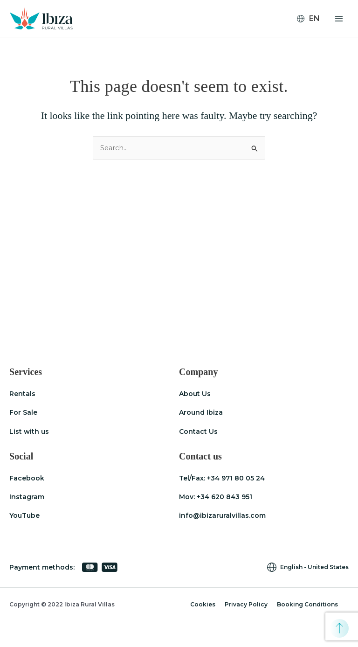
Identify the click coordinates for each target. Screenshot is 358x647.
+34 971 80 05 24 (236, 478)
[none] (312, 19)
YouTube (24, 515)
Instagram (26, 497)
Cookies (202, 604)
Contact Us (198, 431)
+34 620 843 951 (224, 497)
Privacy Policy (246, 604)
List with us (29, 431)
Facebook (26, 478)
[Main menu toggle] (339, 18)
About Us (195, 394)
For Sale (23, 412)
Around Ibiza (201, 412)
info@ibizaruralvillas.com (222, 515)
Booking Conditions (307, 604)
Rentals (22, 394)
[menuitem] (312, 19)
